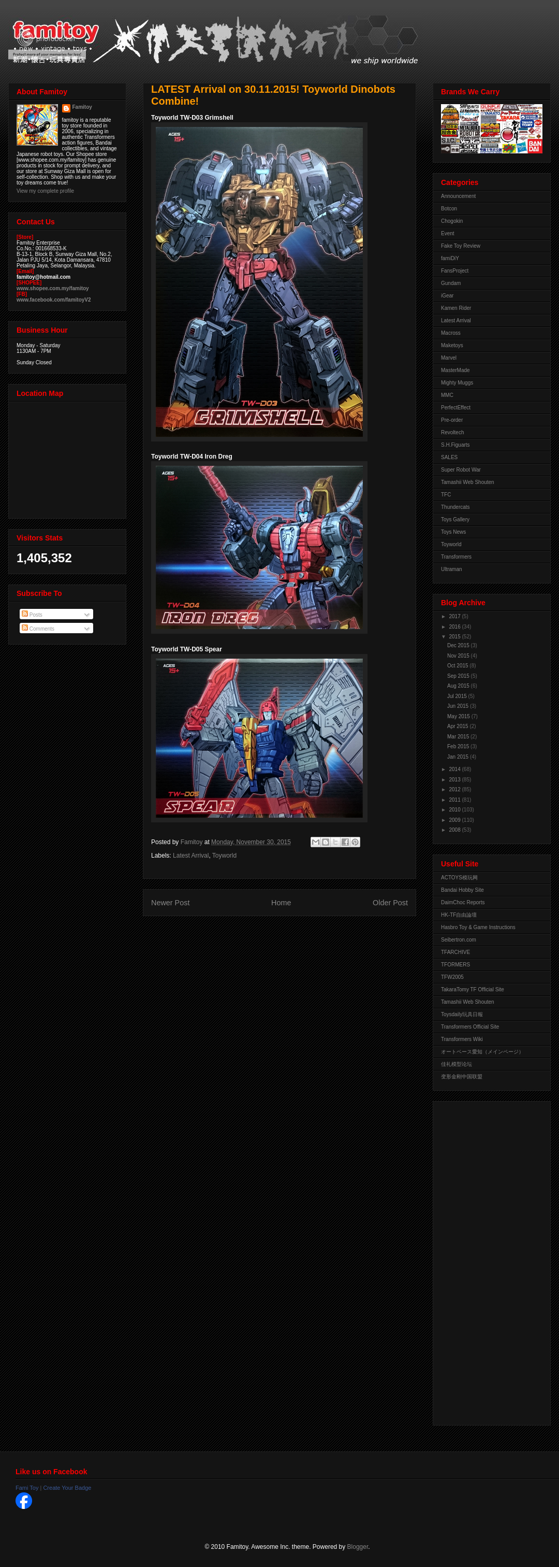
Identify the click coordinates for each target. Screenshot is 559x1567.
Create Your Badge (67, 1488)
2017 (455, 616)
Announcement (458, 196)
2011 (455, 800)
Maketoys (452, 345)
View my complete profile (45, 191)
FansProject (454, 271)
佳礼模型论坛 (456, 1064)
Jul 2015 (457, 696)
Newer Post (170, 903)
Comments (38, 629)
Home (281, 903)
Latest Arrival (191, 855)
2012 (455, 789)
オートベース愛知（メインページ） (482, 1052)
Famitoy (82, 107)
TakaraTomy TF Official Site (472, 989)
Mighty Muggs (457, 383)
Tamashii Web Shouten (467, 482)
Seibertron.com (458, 940)
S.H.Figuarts (455, 445)
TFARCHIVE (455, 952)
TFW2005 (452, 977)
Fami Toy (27, 1488)
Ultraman (451, 569)
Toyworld (224, 855)
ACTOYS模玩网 (459, 877)
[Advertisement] (482, 1260)
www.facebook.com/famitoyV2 (54, 300)
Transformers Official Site (470, 1027)
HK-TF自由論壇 (459, 915)
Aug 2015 (459, 686)
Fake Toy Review (460, 246)
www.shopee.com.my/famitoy (53, 288)
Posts (32, 615)
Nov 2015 (459, 656)
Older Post (390, 903)
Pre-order (452, 420)
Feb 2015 (458, 746)
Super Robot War (461, 470)
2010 (455, 810)
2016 (455, 627)
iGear (447, 295)
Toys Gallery (455, 519)
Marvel (449, 358)
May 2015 (459, 716)
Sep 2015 (459, 676)
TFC (446, 494)
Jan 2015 (458, 757)
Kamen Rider (456, 308)
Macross (451, 333)
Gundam (451, 283)
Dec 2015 (459, 645)
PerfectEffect (455, 407)
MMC (447, 395)
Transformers (456, 557)
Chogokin (452, 221)
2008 (455, 830)
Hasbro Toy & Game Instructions (478, 927)
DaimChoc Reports (462, 902)
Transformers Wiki (462, 1039)
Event (447, 233)
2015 (455, 636)
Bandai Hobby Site (462, 890)
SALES (449, 457)
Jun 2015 (458, 706)
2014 (455, 769)
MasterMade (455, 370)
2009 (455, 820)
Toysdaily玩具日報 (462, 1014)
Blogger (358, 1546)
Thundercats (455, 507)
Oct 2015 (458, 665)
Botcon (449, 208)
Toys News (453, 532)
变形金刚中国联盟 (461, 1076)
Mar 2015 (458, 736)
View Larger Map (68, 457)
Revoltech (452, 432)
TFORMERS (455, 964)
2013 (455, 779)
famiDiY (450, 258)
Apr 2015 (458, 726)
